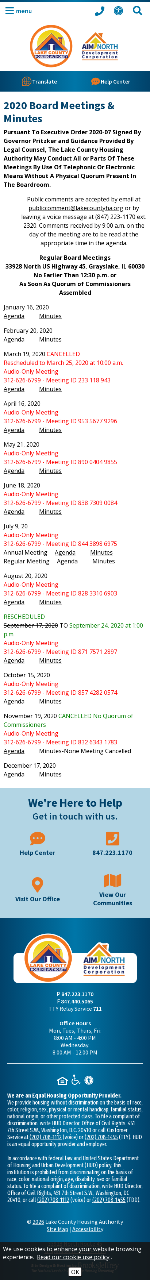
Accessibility (87, 1229)
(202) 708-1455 (101, 1137)
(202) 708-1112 (46, 1137)
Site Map (57, 1229)
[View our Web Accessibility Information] (119, 10)
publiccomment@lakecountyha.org (75, 208)
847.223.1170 (77, 994)
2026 (38, 1221)
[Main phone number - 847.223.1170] (112, 843)
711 (97, 1008)
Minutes (50, 316)
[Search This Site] (138, 10)
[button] (17, 11)
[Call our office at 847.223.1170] (100, 10)
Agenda (14, 316)
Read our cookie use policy (73, 1257)
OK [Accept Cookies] (75, 1272)
